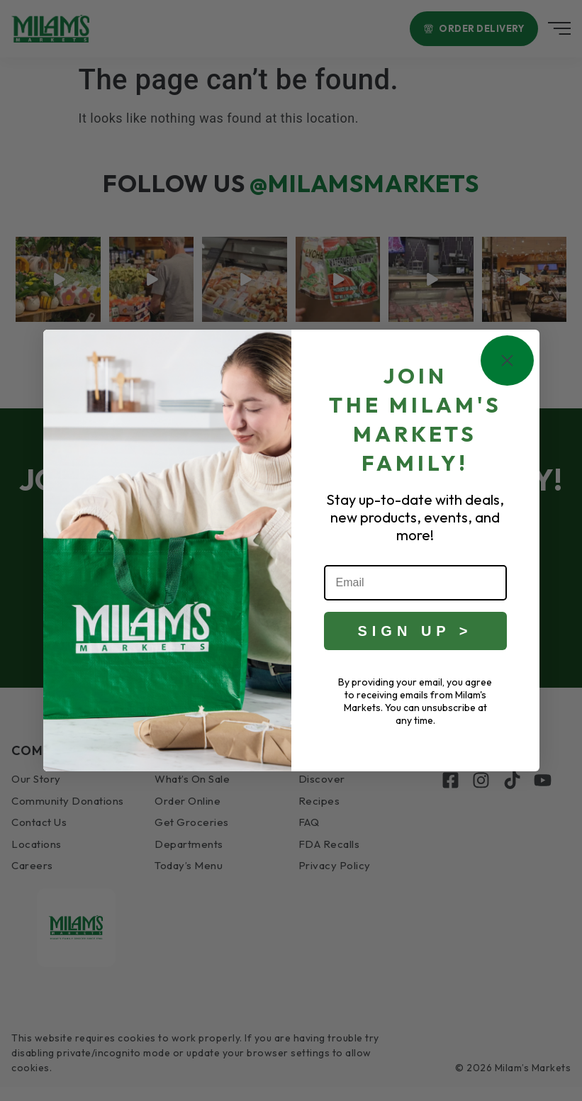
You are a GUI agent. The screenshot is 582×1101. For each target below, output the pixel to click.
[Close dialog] (507, 360)
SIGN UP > (414, 631)
